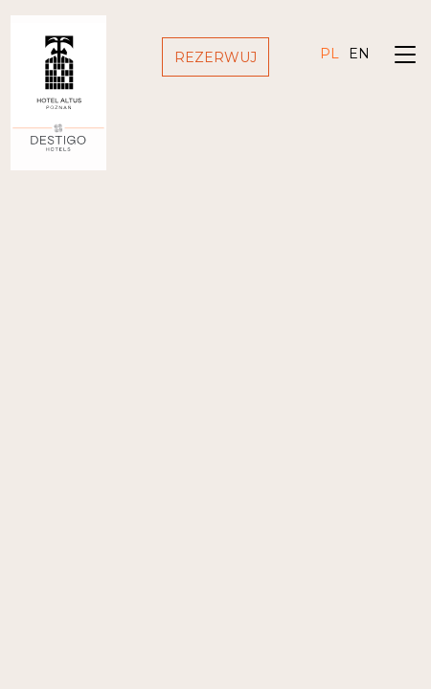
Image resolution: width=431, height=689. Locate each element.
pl (329, 53)
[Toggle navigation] (405, 57)
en (359, 53)
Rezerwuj (215, 57)
